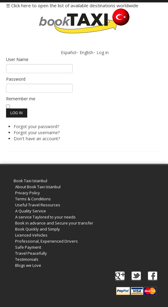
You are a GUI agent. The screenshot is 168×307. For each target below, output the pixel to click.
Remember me (20, 99)
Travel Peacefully (31, 253)
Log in (103, 52)
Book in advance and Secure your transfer (54, 223)
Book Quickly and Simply (37, 229)
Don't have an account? (37, 138)
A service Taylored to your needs (45, 217)
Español (68, 52)
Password (15, 79)
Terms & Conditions (33, 199)
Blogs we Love (28, 265)
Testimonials (26, 259)
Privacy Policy (27, 193)
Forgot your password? (36, 126)
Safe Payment (28, 247)
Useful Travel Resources (37, 205)
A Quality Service (30, 211)
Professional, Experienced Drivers (46, 241)
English (86, 52)
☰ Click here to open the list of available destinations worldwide (72, 5)
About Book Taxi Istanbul (38, 186)
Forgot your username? (37, 132)
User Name (17, 59)
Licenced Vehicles (31, 235)
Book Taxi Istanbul (30, 180)
